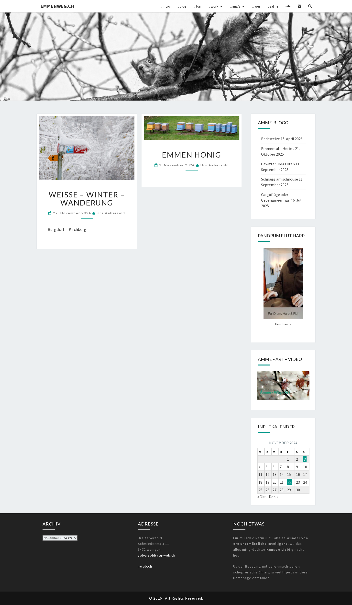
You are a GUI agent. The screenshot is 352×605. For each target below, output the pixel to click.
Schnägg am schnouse (279, 179)
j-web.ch (145, 566)
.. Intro (165, 6)
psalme (273, 6)
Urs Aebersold (111, 213)
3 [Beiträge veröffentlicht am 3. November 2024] (305, 459)
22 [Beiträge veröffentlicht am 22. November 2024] (290, 482)
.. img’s (235, 6)
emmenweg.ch (57, 6)
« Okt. (262, 496)
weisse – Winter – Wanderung (87, 198)
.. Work (213, 6)
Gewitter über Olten (278, 163)
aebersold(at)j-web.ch (156, 555)
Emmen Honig (191, 154)
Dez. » (273, 496)
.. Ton (197, 6)
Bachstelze (270, 138)
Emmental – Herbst (277, 148)
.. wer (256, 6)
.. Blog (181, 6)
